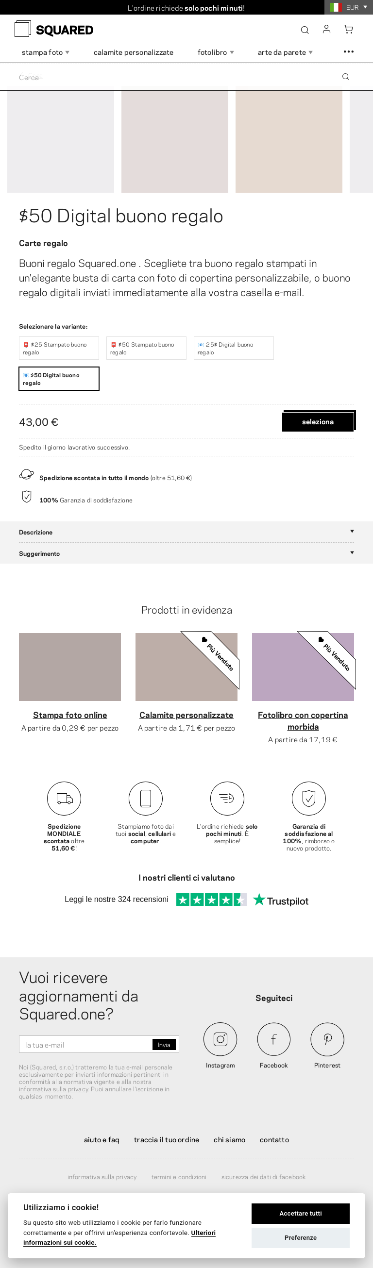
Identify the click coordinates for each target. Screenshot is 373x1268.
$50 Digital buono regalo (121, 213)
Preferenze (301, 1237)
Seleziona (318, 421)
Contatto (274, 1139)
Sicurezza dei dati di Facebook (263, 1176)
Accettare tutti (301, 1213)
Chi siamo (229, 1139)
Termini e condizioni (179, 1176)
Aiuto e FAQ (101, 1139)
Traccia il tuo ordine (166, 1139)
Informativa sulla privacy (102, 1176)
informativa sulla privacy (53, 1088)
